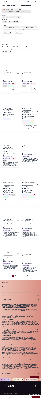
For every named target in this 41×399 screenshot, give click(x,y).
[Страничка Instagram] (35, 1)
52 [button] (28, 276)
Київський (4, 49)
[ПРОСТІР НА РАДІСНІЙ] (30, 182)
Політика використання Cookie (34, 394)
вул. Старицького (26, 112)
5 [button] (23, 276)
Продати (7, 9)
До (15, 31)
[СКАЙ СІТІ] (10, 71)
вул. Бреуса (6, 186)
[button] (3, 17)
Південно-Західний (31, 49)
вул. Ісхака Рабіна (7, 221)
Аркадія (10, 49)
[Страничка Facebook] (33, 1)
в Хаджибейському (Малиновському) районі (9, 73)
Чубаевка (23, 49)
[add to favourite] (22, 2)
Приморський (5, 46)
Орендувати (13, 9)
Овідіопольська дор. (27, 256)
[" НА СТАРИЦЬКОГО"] (30, 108)
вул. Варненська (7, 74)
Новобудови (19, 9)
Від (3, 31)
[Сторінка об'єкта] (3, 74)
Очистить (5, 397)
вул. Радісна (25, 186)
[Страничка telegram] (30, 386)
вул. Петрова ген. (7, 110)
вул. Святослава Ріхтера (8, 255)
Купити (3, 9)
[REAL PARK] (30, 253)
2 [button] (16, 276)
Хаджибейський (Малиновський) (17, 46)
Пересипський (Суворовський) (32, 46)
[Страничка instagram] (35, 386)
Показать (35, 397)
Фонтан (16, 49)
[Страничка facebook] (32, 386)
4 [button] (20, 276)
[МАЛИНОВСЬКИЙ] (10, 182)
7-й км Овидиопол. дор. (6, 51)
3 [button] (18, 276)
